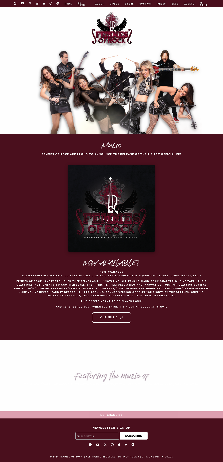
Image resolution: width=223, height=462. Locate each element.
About (99, 4)
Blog (175, 4)
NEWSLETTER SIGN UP (111, 427)
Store (129, 4)
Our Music (111, 317)
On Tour (81, 4)
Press (161, 4)
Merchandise (111, 414)
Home (68, 4)
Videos (114, 4)
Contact (145, 4)
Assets (189, 4)
